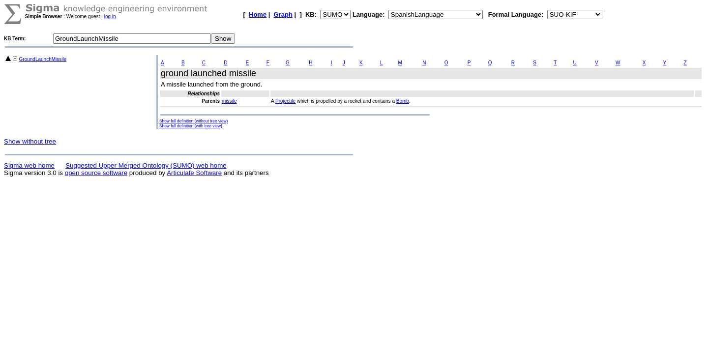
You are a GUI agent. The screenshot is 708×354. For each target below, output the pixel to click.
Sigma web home (29, 165)
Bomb (402, 101)
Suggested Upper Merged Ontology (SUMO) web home (145, 165)
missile (229, 101)
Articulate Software (194, 173)
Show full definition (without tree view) (193, 120)
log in (110, 16)
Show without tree (30, 141)
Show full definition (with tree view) (190, 125)
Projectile (285, 101)
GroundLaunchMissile (43, 59)
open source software (96, 173)
